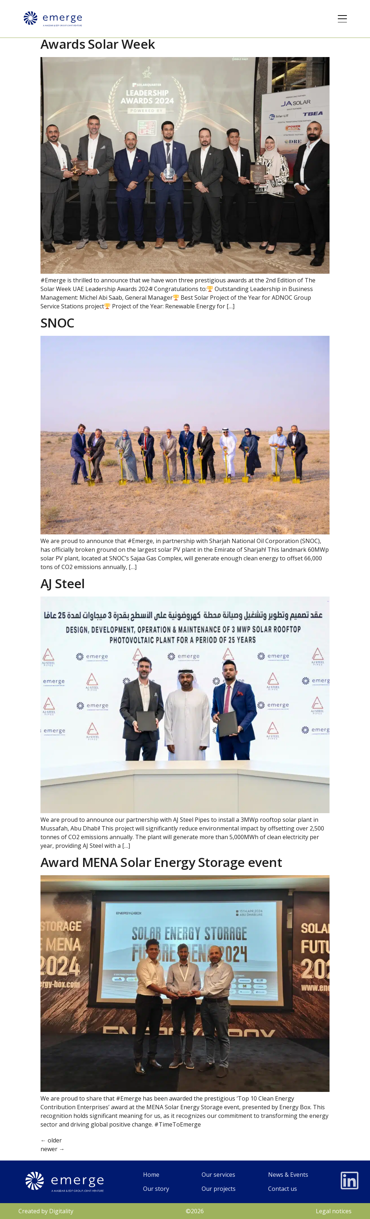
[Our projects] (219, 1188)
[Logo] (52, 18)
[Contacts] (288, 1188)
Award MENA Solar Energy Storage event (161, 862)
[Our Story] (156, 1188)
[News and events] (288, 1174)
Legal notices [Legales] (334, 1211)
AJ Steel (62, 583)
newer (52, 1149)
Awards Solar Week (97, 43)
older (51, 1140)
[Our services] (219, 1174)
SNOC (57, 322)
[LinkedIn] (350, 1181)
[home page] (156, 1174)
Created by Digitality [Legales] (45, 1211)
